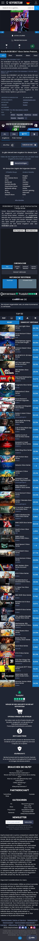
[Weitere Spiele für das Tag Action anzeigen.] (13, 115)
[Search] (36, 8)
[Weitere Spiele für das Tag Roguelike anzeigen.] (20, 115)
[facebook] (25, 927)
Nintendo (11, 813)
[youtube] (31, 927)
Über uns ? (19, 771)
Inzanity (25, 102)
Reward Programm (28, 804)
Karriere (3, 925)
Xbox (11, 807)
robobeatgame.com (29, 100)
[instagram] (34, 927)
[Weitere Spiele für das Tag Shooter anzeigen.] (13, 119)
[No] (37, 935)
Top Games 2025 (27, 812)
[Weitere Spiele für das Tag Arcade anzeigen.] (35, 115)
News (28, 55)
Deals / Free (28, 808)
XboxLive (19, 55)
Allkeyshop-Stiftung (16, 925)
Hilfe (31, 938)
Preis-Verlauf (17, 138)
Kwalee (25, 105)
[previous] (2, 32)
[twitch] (20, 927)
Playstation (11, 810)
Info (3, 55)
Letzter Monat (33, 267)
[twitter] (28, 927)
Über (10, 55)
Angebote (5, 138)
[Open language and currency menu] (29, 2)
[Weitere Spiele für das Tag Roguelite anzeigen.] (21, 119)
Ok (20, 938)
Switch (26, 110)
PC (11, 110)
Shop (7, 796)
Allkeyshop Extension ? (19, 786)
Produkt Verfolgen (19, 272)
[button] (36, 2)
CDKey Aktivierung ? (19, 783)
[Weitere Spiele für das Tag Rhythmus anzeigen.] (28, 115)
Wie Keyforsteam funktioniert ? (19, 773)
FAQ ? (19, 784)
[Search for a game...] (19, 8)
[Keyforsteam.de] (14, 2)
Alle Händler (19, 200)
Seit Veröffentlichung (7, 267)
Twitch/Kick (7, 794)
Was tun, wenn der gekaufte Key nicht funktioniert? (19, 780)
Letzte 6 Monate (25, 267)
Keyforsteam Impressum (25, 923)
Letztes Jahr (17, 267)
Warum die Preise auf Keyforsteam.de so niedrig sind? (19, 776)
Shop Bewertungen (28, 810)
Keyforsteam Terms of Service (13, 920)
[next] (37, 32)
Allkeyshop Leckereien (28, 814)
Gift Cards (27, 806)
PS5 (14, 110)
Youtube (32, 794)
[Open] (3, 2)
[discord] (23, 927)
